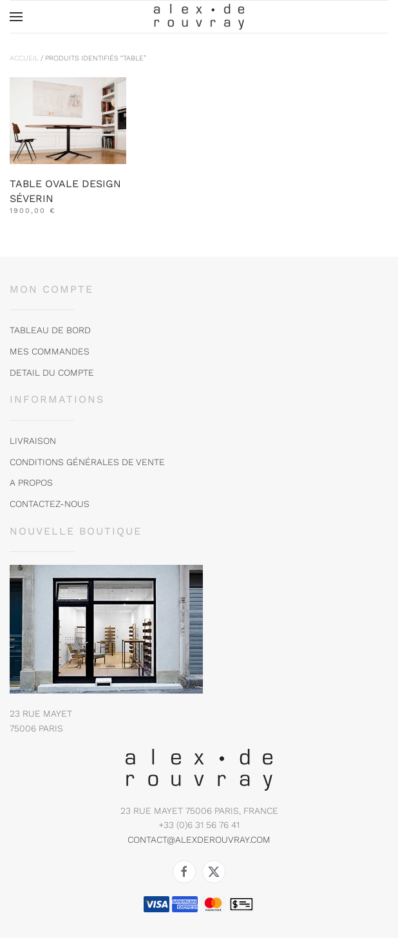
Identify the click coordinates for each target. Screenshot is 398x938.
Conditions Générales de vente (87, 462)
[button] (16, 17)
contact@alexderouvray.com (199, 839)
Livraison (33, 441)
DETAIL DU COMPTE (52, 372)
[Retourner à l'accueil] (199, 17)
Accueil (24, 58)
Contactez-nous (50, 504)
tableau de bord (50, 330)
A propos (31, 482)
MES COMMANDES (50, 351)
